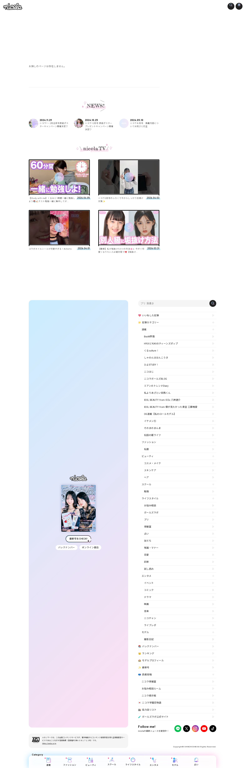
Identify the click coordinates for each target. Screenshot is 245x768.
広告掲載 (164, 737)
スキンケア (150, 470)
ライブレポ (150, 625)
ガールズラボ (151, 512)
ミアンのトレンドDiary (156, 385)
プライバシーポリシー (147, 737)
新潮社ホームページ (207, 737)
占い (196, 762)
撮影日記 (149, 639)
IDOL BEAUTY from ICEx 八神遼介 (162, 400)
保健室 (147, 526)
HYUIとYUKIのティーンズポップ (161, 343)
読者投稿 (145, 674)
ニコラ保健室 (149, 681)
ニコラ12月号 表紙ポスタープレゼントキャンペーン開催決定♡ (94, 125)
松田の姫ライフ (152, 435)
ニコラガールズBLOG (155, 378)
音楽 (146, 611)
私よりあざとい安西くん (157, 393)
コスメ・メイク (152, 463)
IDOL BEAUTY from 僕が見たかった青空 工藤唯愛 (170, 407)
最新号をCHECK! (78, 538)
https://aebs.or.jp (49, 743)
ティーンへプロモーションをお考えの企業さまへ (194, 740)
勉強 (146, 491)
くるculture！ (151, 350)
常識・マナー (151, 547)
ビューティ (90, 762)
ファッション (69, 762)
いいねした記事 (148, 315)
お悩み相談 (150, 505)
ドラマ (147, 597)
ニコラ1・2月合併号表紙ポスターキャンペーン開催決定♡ (49, 123)
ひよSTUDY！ (151, 364)
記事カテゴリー (148, 322)
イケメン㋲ (150, 421)
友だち (147, 540)
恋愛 (146, 554)
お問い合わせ (190, 737)
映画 (146, 604)
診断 (146, 562)
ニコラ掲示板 (149, 695)
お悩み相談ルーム (151, 688)
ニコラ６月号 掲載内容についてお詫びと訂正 (139, 123)
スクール (112, 762)
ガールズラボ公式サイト (153, 717)
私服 (146, 449)
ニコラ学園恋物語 (149, 702)
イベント (149, 583)
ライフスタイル (133, 762)
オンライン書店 (90, 547)
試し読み (149, 569)
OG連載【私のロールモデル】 (160, 414)
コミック (149, 590)
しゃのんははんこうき (156, 357)
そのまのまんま (152, 428)
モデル (175, 762)
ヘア (146, 477)
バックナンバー (66, 547)
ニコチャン (150, 618)
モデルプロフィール (151, 660)
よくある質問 (176, 737)
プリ (146, 519)
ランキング (146, 653)
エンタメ (154, 762)
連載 (49, 762)
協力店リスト (147, 710)
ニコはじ (149, 371)
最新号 (143, 667)
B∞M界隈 (149, 336)
